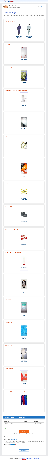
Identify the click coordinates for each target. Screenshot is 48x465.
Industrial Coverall (10, 21)
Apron (6, 276)
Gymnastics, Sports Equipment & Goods (16, 90)
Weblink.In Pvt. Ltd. (22, 458)
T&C (27, 433)
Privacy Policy (31, 433)
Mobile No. (6, 426)
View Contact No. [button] (24, 450)
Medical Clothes (9, 322)
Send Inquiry (24, 431)
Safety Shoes (8, 206)
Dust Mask (8, 299)
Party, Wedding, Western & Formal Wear (16, 392)
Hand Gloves (8, 345)
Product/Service (7, 421)
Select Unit (36, 421)
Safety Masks (8, 67)
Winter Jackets (9, 368)
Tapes (6, 183)
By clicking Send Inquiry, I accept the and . (24, 433)
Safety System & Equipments (13, 252)
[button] (40, 7)
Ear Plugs (7, 44)
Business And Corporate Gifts (13, 160)
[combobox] (6, 428)
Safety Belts (8, 137)
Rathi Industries (13, 6)
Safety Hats (8, 113)
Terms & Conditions (35, 458)
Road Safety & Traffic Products (13, 229)
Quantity (25, 421)
